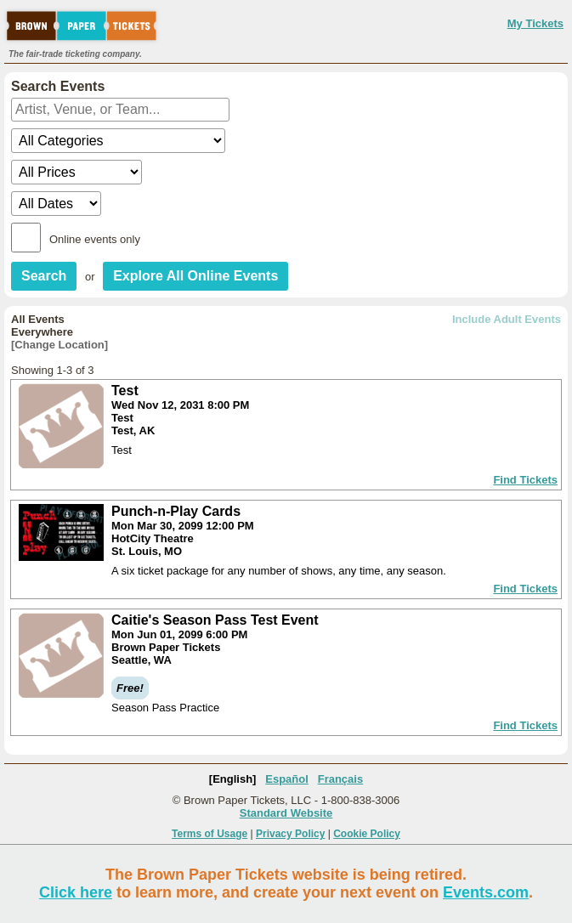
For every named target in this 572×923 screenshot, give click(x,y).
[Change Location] (59, 344)
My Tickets (535, 23)
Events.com (486, 892)
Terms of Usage (209, 834)
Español (287, 779)
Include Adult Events (506, 319)
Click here (75, 892)
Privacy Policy (290, 834)
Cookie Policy (366, 834)
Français (340, 779)
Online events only (94, 239)
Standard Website (286, 813)
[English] (233, 779)
